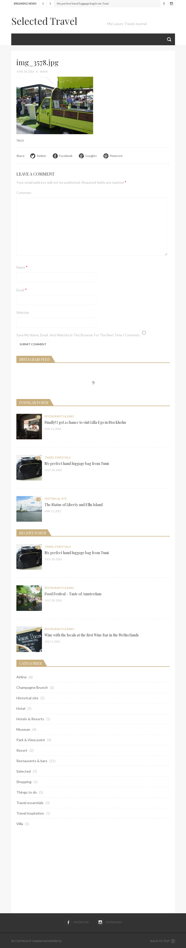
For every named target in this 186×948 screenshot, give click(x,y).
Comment (23, 193)
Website (22, 313)
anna (44, 71)
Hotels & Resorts (30, 719)
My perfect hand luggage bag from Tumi (83, 3)
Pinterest (116, 156)
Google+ (91, 156)
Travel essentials (58, 457)
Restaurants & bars (59, 416)
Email (21, 289)
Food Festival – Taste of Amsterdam (73, 593)
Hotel (20, 708)
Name (22, 267)
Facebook (164, 3)
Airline (21, 677)
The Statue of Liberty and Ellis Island (74, 504)
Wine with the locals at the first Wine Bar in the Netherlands (92, 635)
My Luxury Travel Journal (127, 23)
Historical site (56, 498)
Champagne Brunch (32, 687)
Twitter (41, 156)
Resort (21, 750)
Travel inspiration (30, 813)
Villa (19, 823)
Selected (23, 771)
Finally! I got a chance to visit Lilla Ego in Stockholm (85, 422)
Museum (23, 729)
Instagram (171, 3)
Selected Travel (44, 20)
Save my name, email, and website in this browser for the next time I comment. (78, 335)
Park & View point (30, 740)
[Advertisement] (93, 870)
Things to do (26, 792)
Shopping (23, 782)
